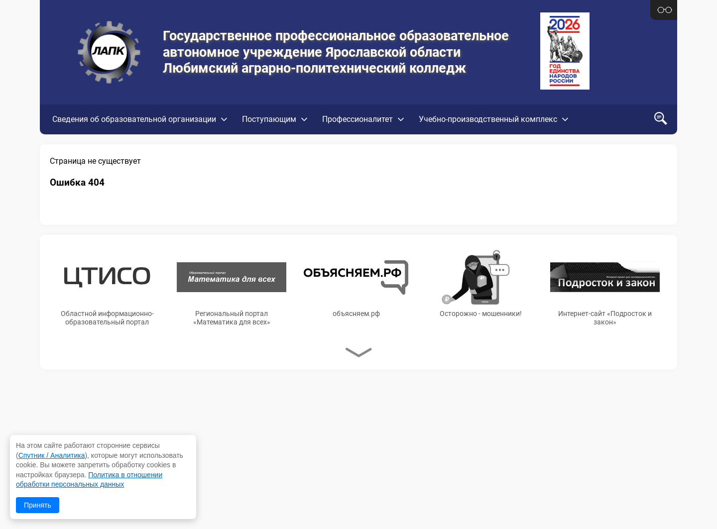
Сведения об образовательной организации (134, 119)
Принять (37, 505)
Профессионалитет (357, 119)
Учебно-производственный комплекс (488, 119)
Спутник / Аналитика (51, 455)
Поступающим (269, 119)
